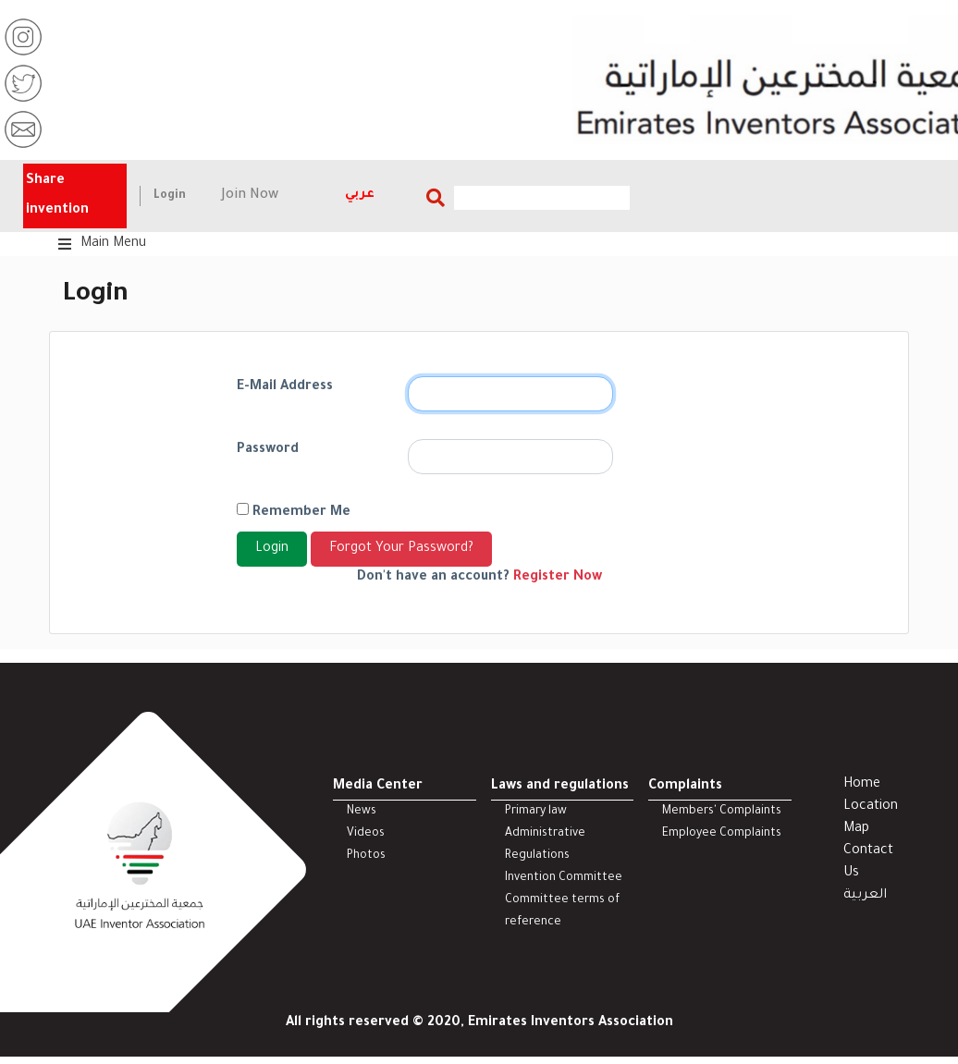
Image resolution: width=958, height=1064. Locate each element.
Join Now (250, 196)
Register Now (557, 577)
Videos (366, 833)
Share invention (57, 196)
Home (861, 784)
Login (170, 196)
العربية (865, 895)
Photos (366, 856)
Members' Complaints (721, 811)
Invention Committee (563, 878)
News (361, 811)
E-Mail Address (285, 387)
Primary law (536, 811)
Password (268, 450)
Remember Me (293, 511)
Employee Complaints (721, 833)
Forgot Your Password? (401, 549)
